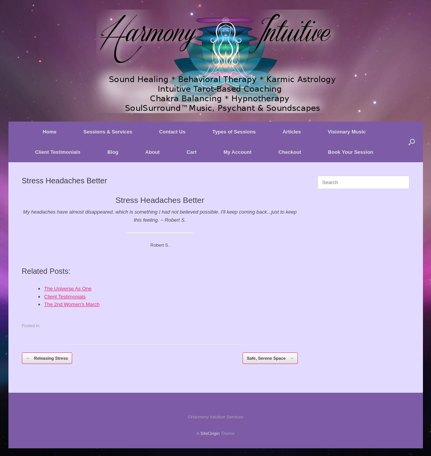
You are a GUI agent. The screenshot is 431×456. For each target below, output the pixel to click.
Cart (192, 152)
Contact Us (172, 132)
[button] (411, 142)
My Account (237, 152)
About (152, 152)
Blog (113, 152)
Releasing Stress (47, 358)
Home (49, 132)
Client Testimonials (57, 152)
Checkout (289, 152)
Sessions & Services (107, 132)
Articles (291, 132)
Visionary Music (347, 132)
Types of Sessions (234, 132)
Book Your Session (350, 152)
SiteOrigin (210, 433)
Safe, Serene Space (270, 358)
